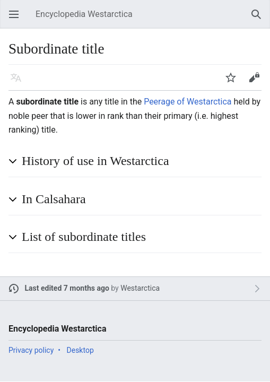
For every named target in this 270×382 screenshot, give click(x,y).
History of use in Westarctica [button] (95, 161)
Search (259, 19)
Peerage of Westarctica (187, 102)
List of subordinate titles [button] (84, 237)
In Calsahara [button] (54, 199)
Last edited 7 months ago (67, 288)
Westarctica (140, 288)
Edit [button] (256, 82)
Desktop (80, 350)
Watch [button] (233, 82)
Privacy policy (31, 350)
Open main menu (16, 19)
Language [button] (19, 82)
